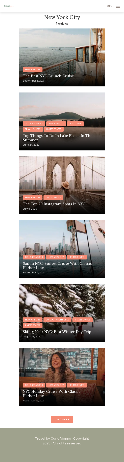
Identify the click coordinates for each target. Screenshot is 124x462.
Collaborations (34, 123)
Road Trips (75, 123)
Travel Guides (32, 129)
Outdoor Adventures (57, 319)
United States (53, 129)
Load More (62, 419)
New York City (32, 69)
